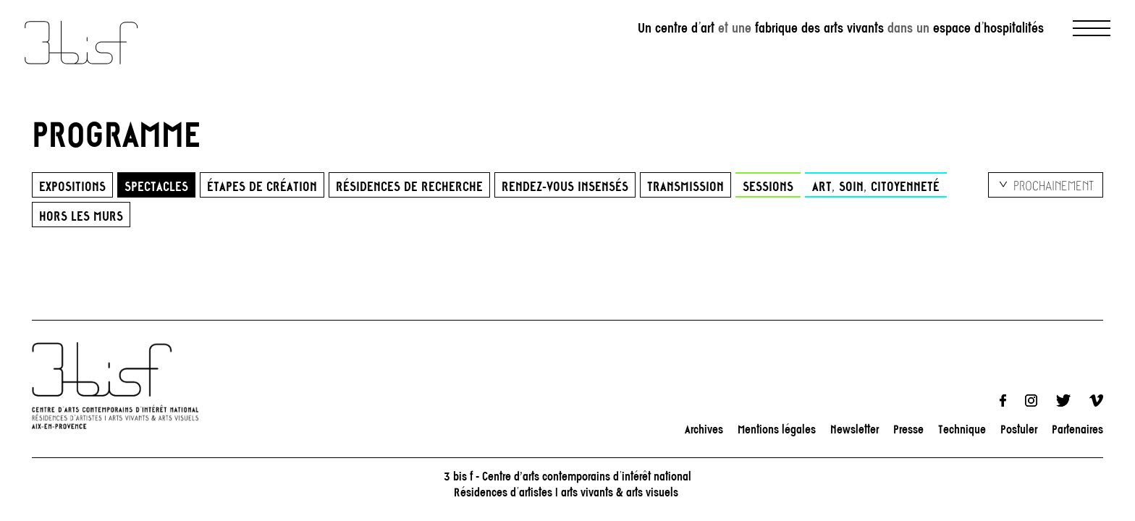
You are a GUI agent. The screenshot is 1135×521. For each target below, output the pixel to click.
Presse (908, 429)
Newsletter (854, 429)
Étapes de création (262, 186)
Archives (704, 429)
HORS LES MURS (81, 215)
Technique (962, 429)
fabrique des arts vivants (819, 28)
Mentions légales (777, 429)
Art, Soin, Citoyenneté (876, 186)
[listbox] (1045, 185)
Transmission (685, 186)
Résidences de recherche (409, 186)
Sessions (768, 186)
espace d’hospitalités (988, 28)
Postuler (1018, 429)
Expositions (72, 186)
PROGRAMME (116, 134)
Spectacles (156, 186)
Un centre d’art (676, 28)
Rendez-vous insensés (565, 186)
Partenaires (1077, 429)
